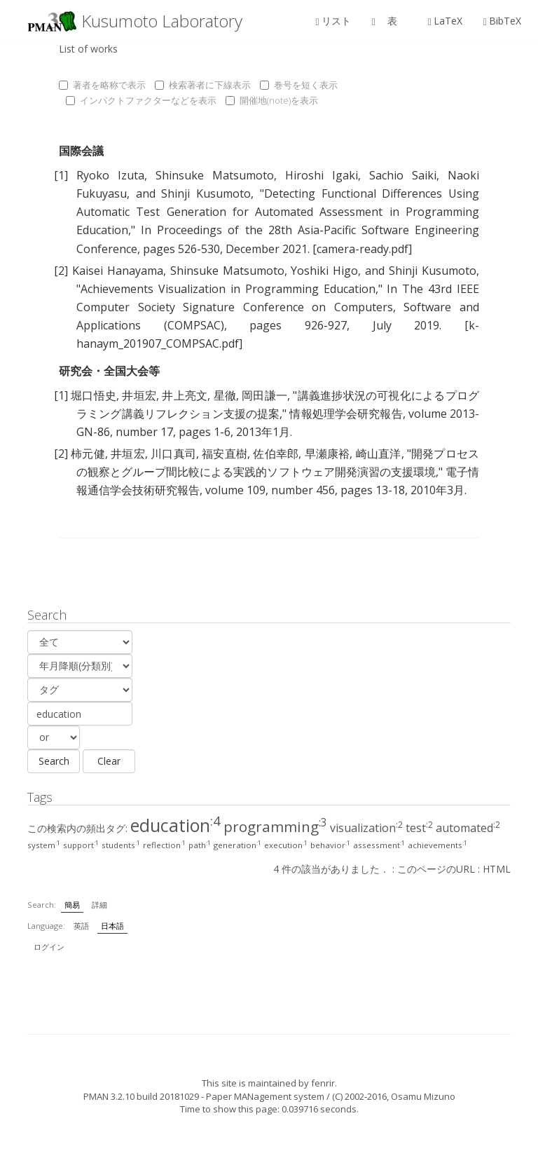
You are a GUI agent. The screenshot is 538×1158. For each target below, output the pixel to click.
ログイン (49, 946)
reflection (164, 845)
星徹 (225, 395)
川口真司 (173, 453)
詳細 (99, 904)
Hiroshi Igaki (321, 175)
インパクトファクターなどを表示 (141, 100)
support (81, 845)
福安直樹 (224, 453)
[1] (61, 175)
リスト (333, 20)
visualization (366, 828)
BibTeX (502, 20)
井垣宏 (139, 395)
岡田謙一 (264, 395)
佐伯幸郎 (275, 453)
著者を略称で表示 (102, 85)
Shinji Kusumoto (206, 193)
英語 (81, 925)
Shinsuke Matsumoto (215, 175)
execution (286, 845)
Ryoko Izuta (110, 175)
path (199, 845)
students (121, 845)
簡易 (72, 904)
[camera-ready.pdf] (362, 249)
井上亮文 (184, 395)
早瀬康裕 (327, 453)
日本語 (112, 925)
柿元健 (88, 453)
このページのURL (436, 869)
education (175, 825)
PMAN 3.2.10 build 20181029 (141, 1096)
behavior (330, 845)
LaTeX (445, 20)
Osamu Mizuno (423, 1096)
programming (275, 826)
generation (237, 845)
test (419, 828)
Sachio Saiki (402, 175)
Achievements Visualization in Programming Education (228, 289)
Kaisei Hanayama (117, 270)
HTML (497, 869)
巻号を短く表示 (299, 85)
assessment (379, 845)
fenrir (323, 1083)
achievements (437, 845)
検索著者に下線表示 (203, 85)
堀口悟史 (93, 395)
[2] (61, 270)
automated (468, 828)
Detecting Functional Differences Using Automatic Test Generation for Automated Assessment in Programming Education (277, 212)
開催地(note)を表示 (272, 100)
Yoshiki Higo (324, 270)
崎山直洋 (378, 453)
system (43, 845)
